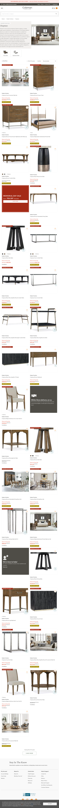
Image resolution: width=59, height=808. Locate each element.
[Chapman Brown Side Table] (43, 458)
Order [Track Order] (3, 776)
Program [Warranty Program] (45, 782)
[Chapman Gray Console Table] (43, 296)
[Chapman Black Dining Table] (43, 577)
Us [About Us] (16, 773)
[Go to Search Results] (56, 14)
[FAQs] (42, 776)
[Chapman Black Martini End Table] (43, 174)
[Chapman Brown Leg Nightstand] (15, 618)
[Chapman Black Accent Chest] (43, 617)
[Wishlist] (3, 778)
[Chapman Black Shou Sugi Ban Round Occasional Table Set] (43, 658)
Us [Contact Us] (43, 773)
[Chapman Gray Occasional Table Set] (15, 93)
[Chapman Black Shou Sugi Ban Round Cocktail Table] (15, 296)
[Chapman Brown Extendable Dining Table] (43, 214)
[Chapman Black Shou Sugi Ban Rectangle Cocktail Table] (15, 336)
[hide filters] (5, 61)
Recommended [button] (46, 61)
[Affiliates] (30, 782)
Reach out (5, 566)
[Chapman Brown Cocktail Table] (15, 176)
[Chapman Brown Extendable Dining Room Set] (15, 497)
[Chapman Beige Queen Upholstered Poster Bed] (43, 135)
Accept (50, 803)
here (32, 805)
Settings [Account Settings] (4, 773)
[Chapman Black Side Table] (15, 256)
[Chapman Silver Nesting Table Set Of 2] (15, 537)
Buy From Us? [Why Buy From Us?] (18, 776)
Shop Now (15, 201)
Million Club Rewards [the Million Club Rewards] (46, 785)
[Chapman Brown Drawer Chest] (43, 93)
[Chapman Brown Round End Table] (43, 698)
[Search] (29, 14)
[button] (52, 8)
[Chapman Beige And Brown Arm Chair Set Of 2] (15, 416)
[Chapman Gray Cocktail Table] (43, 256)
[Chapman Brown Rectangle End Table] (15, 456)
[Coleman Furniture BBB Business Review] (29, 795)
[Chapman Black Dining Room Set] (43, 497)
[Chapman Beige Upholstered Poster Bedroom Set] (43, 537)
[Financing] (30, 778)
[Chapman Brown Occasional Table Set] (15, 739)
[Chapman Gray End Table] (15, 658)
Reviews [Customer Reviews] (45, 787)
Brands (3, 18)
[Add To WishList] (27, 67)
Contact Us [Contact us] (55, 4)
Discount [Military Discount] (31, 776)
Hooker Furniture (10, 18)
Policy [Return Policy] (44, 780)
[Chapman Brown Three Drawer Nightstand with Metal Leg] (15, 135)
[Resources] (30, 780)
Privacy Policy (15, 805)
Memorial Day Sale (6, 98)
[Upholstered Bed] (15, 53)
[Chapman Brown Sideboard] (43, 375)
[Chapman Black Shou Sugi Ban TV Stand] (15, 375)
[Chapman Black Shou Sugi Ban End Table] (43, 336)
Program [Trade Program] (31, 773)
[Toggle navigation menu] (2, 8)
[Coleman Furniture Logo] (27, 8)
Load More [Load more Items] (29, 753)
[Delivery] (43, 778)
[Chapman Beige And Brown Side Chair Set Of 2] (15, 699)
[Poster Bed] (5, 53)
